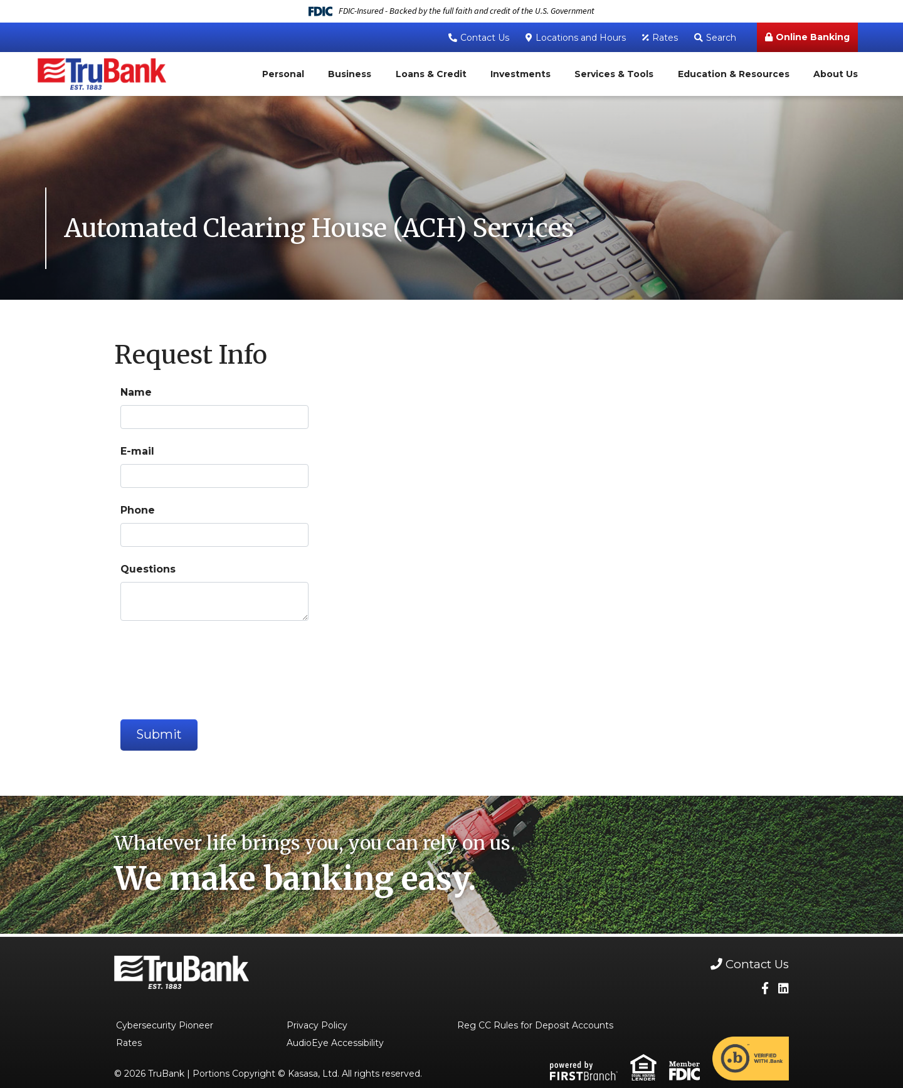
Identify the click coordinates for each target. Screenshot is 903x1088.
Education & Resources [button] (733, 74)
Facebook (765, 989)
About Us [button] (835, 74)
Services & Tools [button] (613, 74)
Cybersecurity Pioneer (164, 1026)
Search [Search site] (721, 37)
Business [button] (349, 74)
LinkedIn (783, 989)
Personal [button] (283, 74)
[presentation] (215, 664)
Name (136, 392)
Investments (520, 74)
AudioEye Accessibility (335, 1043)
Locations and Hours (581, 37)
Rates (665, 37)
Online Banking (813, 37)
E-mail (137, 451)
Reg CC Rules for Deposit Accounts (535, 1026)
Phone (137, 510)
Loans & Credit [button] (431, 74)
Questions (148, 569)
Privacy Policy (317, 1026)
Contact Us (484, 37)
